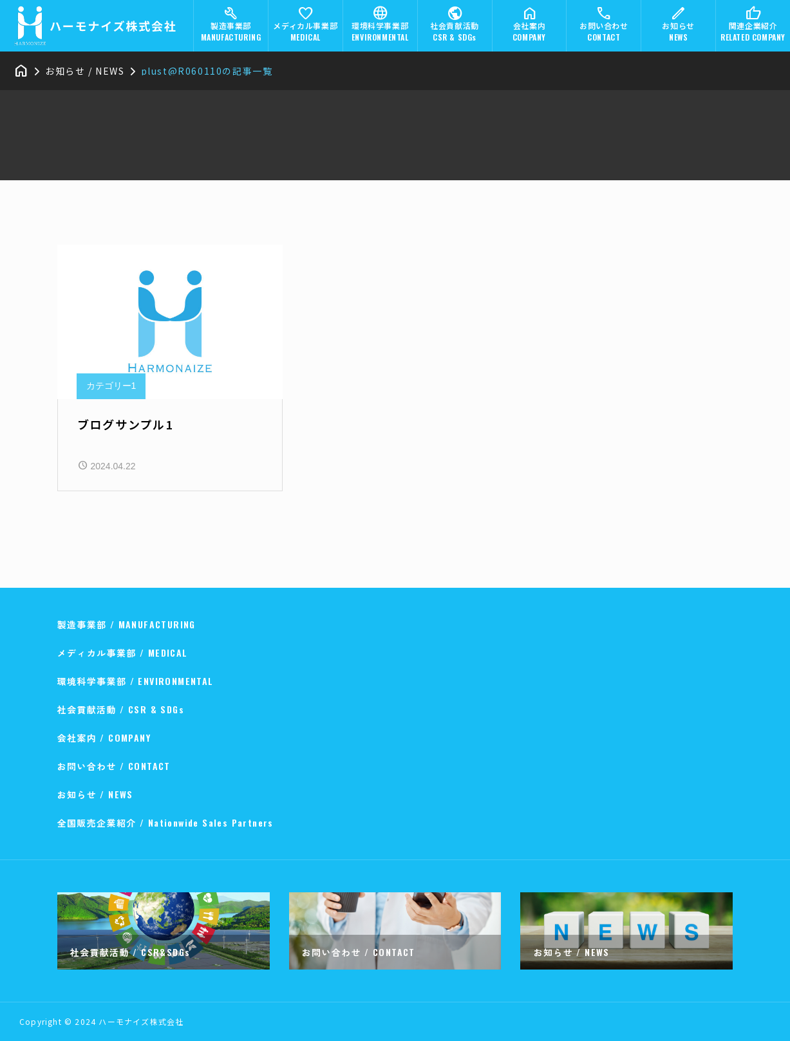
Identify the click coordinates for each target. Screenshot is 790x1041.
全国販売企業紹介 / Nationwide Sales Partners (165, 822)
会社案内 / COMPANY (104, 737)
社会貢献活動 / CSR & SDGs (121, 709)
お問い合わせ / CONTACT (114, 766)
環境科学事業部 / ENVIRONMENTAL (135, 681)
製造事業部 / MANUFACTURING (126, 624)
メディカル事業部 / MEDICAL (122, 652)
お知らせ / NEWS (95, 794)
